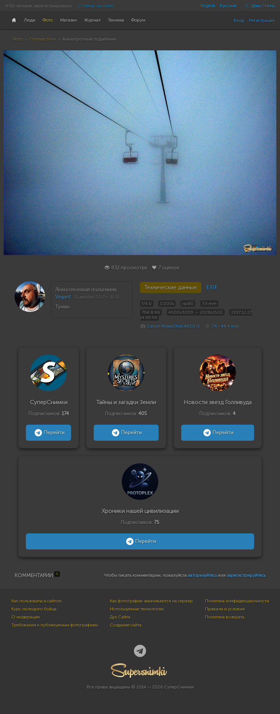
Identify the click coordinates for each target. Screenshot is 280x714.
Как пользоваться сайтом (36, 600)
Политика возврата (224, 617)
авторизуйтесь (202, 575)
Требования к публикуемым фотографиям (54, 625)
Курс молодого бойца (34, 608)
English (208, 5)
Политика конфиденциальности (237, 600)
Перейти (49, 432)
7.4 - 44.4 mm (225, 326)
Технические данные (170, 287)
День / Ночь (258, 5)
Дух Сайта (120, 617)
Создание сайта (125, 625)
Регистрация (262, 20)
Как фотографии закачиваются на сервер (151, 600)
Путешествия (43, 39)
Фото (18, 39)
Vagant (62, 297)
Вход (239, 20)
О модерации (25, 617)
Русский (228, 5)
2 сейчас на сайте (95, 5)
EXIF (211, 287)
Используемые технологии (137, 608)
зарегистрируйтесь (246, 575)
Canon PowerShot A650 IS (173, 326)
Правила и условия (225, 608)
